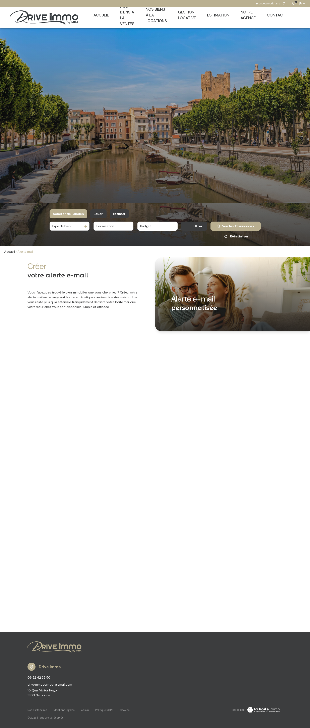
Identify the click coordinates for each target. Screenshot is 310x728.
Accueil (9, 251)
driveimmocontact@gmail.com (49, 684)
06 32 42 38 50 (38, 677)
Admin (85, 709)
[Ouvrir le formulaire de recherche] (194, 226)
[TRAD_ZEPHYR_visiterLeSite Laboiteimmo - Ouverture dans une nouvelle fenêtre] (263, 710)
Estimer (119, 214)
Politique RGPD (104, 709)
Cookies (125, 709)
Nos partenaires (37, 709)
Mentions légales (64, 709)
